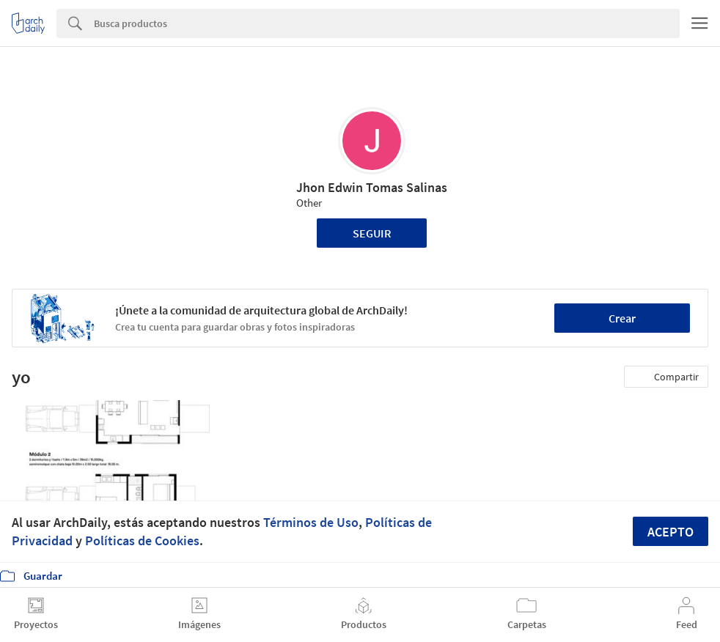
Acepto (670, 531)
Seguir (372, 233)
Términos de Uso (311, 522)
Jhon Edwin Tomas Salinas (371, 187)
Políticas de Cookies (142, 540)
